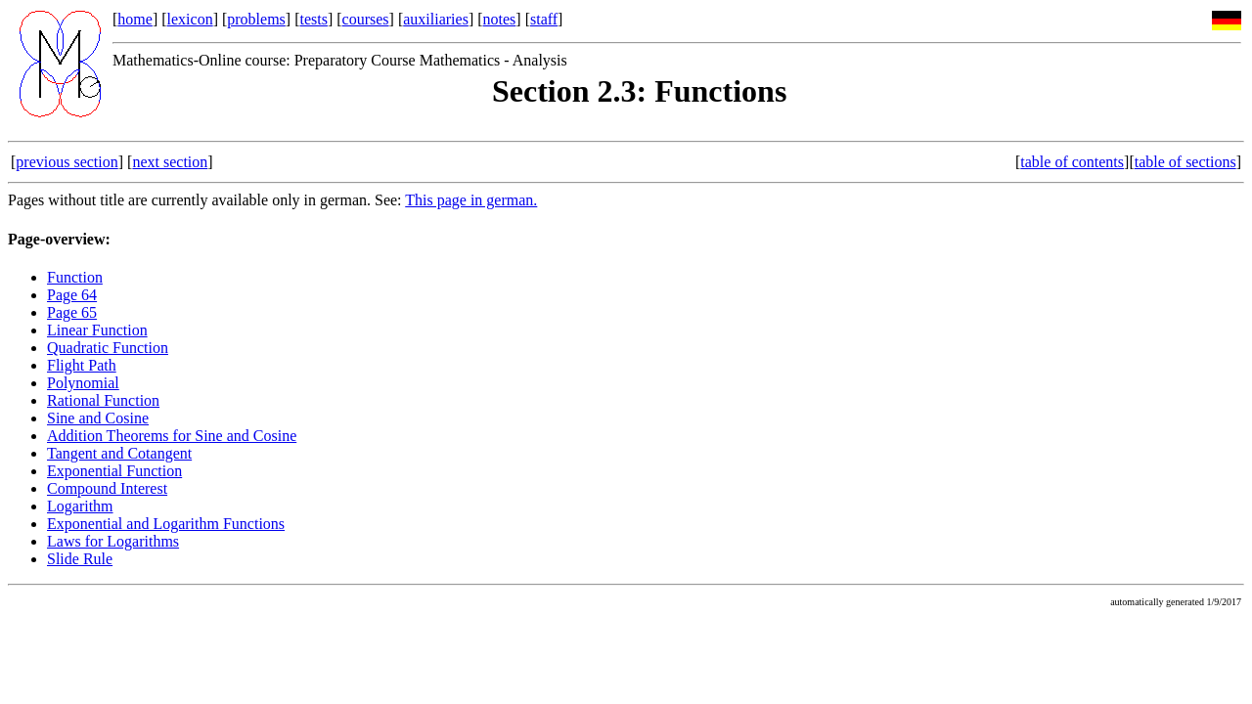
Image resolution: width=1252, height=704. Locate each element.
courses (365, 19)
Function (75, 277)
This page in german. (471, 200)
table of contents (1072, 162)
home (135, 19)
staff (544, 19)
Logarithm (80, 506)
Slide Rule (79, 558)
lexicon (190, 19)
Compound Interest (107, 488)
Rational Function (103, 400)
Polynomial (83, 382)
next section (169, 162)
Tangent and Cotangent (119, 453)
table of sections (1185, 162)
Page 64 (72, 294)
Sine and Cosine (98, 418)
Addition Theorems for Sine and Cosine (171, 435)
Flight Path (81, 365)
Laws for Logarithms (113, 541)
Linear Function (97, 330)
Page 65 (72, 312)
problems (256, 19)
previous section (66, 162)
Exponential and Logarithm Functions (166, 523)
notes (499, 19)
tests (313, 19)
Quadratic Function (107, 347)
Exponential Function (114, 470)
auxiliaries (436, 19)
